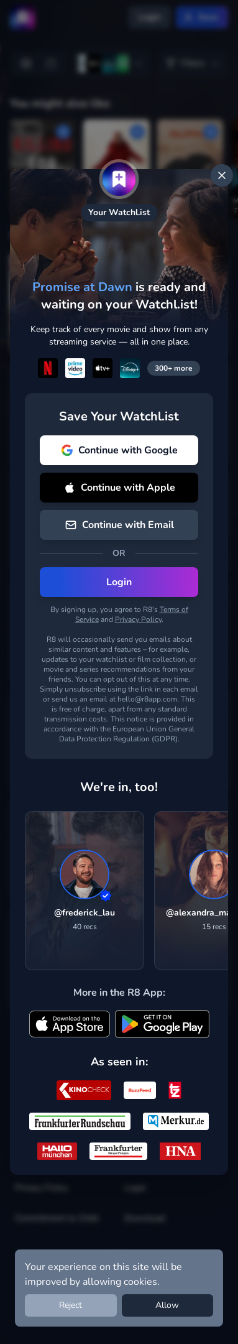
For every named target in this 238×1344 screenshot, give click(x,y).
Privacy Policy (138, 619)
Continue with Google (119, 450)
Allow (167, 1305)
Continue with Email (119, 525)
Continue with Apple (119, 487)
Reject (70, 1305)
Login (119, 582)
